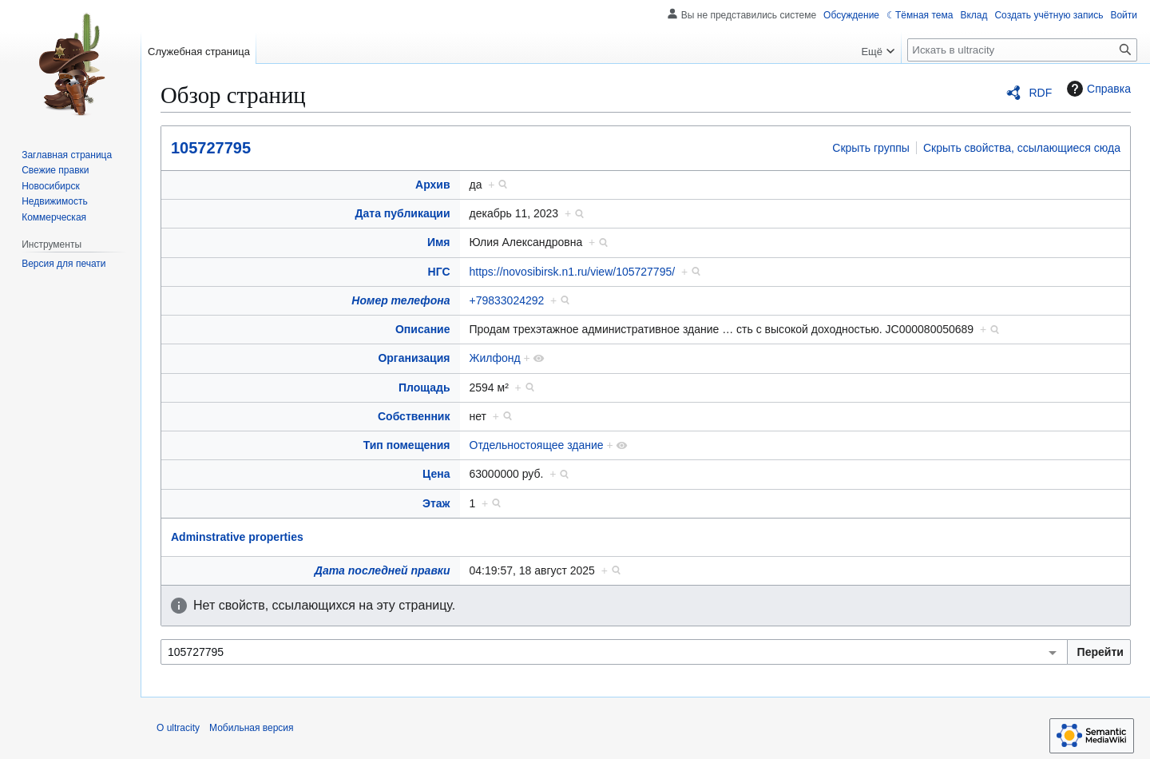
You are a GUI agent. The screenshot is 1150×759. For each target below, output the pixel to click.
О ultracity (178, 727)
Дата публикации (402, 213)
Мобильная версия (251, 727)
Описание (422, 329)
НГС (439, 271)
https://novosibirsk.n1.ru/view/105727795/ (573, 271)
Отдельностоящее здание (537, 445)
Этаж (436, 503)
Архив (432, 184)
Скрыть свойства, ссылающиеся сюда (1021, 147)
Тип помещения (406, 445)
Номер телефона (400, 300)
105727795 (211, 148)
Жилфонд (495, 358)
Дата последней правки (382, 570)
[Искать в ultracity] (1022, 50)
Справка (1097, 89)
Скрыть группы (871, 147)
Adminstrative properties (237, 537)
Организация (414, 358)
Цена (436, 473)
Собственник (414, 416)
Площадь (424, 387)
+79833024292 (507, 300)
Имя (438, 242)
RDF (1040, 92)
